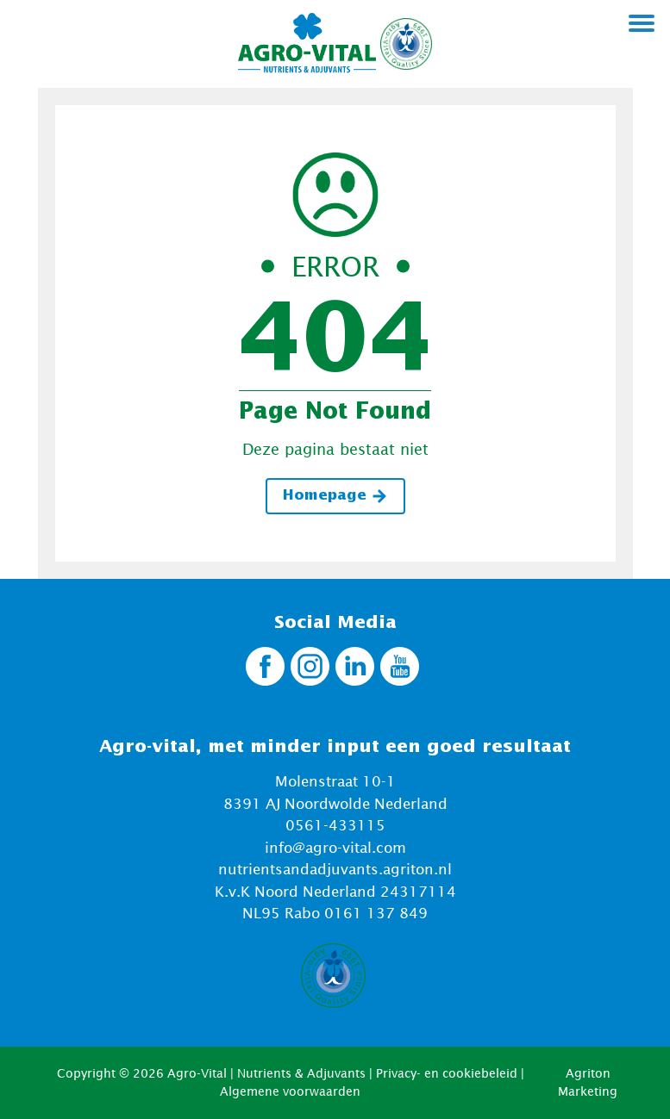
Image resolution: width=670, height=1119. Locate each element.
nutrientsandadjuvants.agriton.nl (335, 869)
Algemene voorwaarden (290, 1091)
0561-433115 (335, 825)
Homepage (335, 496)
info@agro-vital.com (335, 847)
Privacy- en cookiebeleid (446, 1073)
